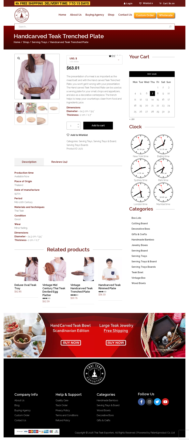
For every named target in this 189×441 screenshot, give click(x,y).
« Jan (132, 119)
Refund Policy (63, 420)
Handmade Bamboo (143, 239)
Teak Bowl (137, 272)
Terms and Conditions (67, 415)
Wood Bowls (139, 283)
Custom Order (21, 415)
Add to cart (98, 125)
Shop (26, 42)
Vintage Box (138, 277)
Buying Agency (22, 410)
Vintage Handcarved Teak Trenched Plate (81, 288)
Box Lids (136, 218)
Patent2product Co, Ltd (163, 432)
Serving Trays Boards (77, 145)
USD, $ (73, 58)
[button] (77, 135)
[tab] (29, 162)
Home (17, 42)
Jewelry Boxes (140, 245)
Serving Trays (39, 42)
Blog (16, 405)
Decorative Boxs (141, 228)
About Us (19, 400)
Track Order (62, 405)
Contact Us (20, 420)
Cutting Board (140, 223)
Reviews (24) (59, 161)
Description (29, 161)
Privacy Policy (63, 410)
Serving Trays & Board (104, 141)
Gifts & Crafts (139, 234)
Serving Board (140, 250)
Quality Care (62, 400)
